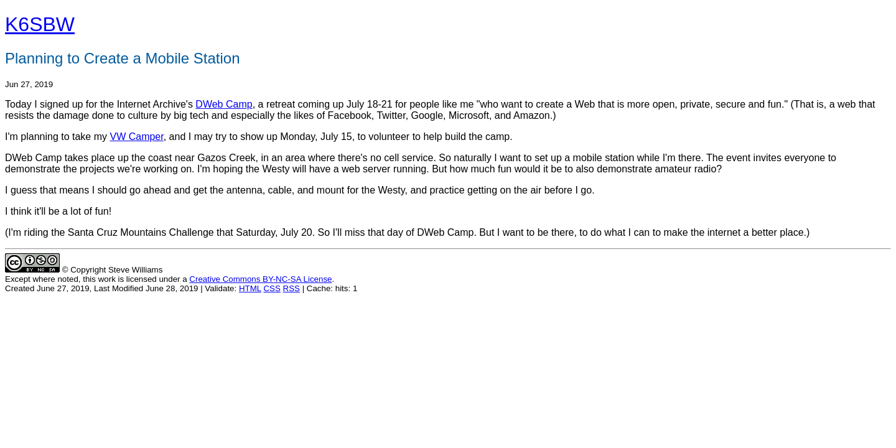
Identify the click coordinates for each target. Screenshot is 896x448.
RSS (291, 288)
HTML (250, 288)
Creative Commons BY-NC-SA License (260, 279)
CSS (271, 288)
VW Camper (136, 136)
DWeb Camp (223, 104)
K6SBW (40, 24)
